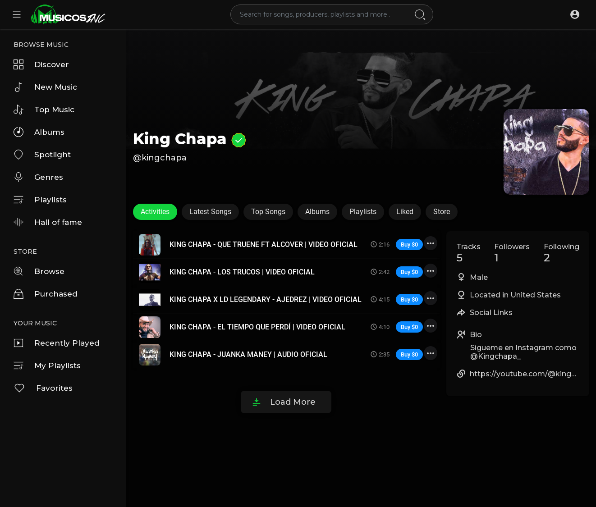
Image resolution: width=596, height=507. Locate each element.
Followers (512, 253)
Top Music (44, 109)
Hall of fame (48, 222)
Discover (41, 64)
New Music (45, 87)
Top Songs (268, 211)
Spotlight (42, 155)
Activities (155, 211)
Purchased (46, 294)
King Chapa (189, 138)
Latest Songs (210, 211)
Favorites (43, 388)
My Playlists (47, 365)
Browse (39, 271)
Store (441, 211)
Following (561, 253)
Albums (39, 132)
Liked (404, 211)
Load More (293, 402)
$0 (415, 244)
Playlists (40, 200)
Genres (38, 177)
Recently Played (57, 343)
